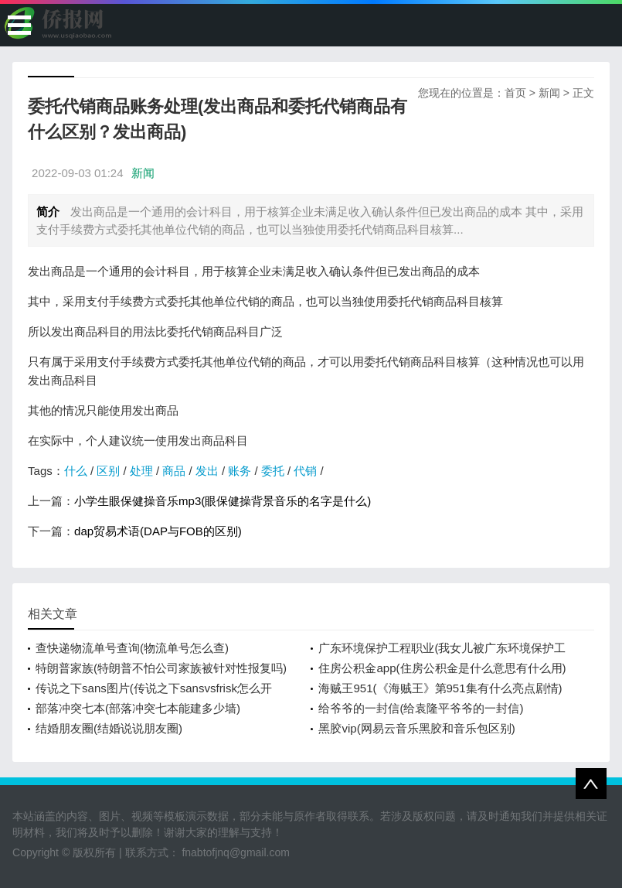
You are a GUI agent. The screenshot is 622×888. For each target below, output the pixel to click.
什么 (75, 470)
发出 (207, 470)
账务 (239, 470)
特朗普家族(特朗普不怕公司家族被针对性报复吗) (161, 668)
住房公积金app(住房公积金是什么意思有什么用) (442, 668)
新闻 (549, 93)
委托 (272, 470)
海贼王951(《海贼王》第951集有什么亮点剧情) (440, 688)
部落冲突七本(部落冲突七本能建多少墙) (138, 708)
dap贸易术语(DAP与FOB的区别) (158, 531)
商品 (173, 470)
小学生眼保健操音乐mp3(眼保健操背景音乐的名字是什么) (222, 500)
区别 (108, 470)
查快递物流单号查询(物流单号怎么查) (132, 647)
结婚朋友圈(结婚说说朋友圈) (109, 728)
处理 (141, 470)
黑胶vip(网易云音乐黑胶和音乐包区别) (416, 728)
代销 (305, 470)
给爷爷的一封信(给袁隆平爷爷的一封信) (420, 708)
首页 (515, 93)
